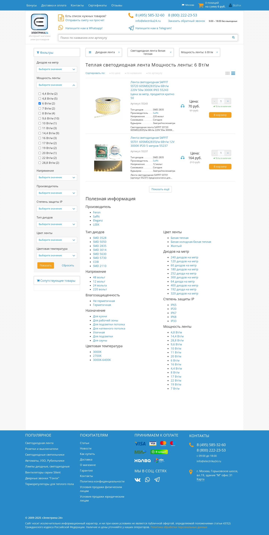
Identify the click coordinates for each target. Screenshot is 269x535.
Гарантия (86, 470)
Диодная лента (105, 52)
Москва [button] (188, 5)
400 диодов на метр (184, 285)
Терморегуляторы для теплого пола (49, 484)
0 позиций (215, 4)
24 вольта (100, 285)
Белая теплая (179, 238)
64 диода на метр (183, 281)
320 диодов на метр (184, 293)
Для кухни (100, 316)
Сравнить (183, 106)
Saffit (155, 113)
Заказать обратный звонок (186, 21)
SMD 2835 (99, 246)
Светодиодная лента (39, 443)
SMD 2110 (99, 266)
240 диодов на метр (184, 257)
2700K (97, 356)
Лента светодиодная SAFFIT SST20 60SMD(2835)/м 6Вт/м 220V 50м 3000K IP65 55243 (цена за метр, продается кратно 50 (152, 90)
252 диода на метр (183, 273)
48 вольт (99, 277)
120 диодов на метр (184, 261)
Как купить (87, 454)
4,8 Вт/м (176, 332)
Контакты (86, 476)
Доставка (86, 459)
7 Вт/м (175, 388)
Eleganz (98, 220)
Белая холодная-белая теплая (191, 242)
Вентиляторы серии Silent (43, 472)
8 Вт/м (175, 372)
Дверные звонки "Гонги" (42, 478)
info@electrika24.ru (148, 21)
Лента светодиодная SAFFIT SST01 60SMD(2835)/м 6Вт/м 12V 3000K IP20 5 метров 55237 (152, 142)
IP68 (174, 317)
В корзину (220, 115)
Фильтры (45, 53)
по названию (133, 73)
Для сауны (100, 340)
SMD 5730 (99, 258)
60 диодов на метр (184, 265)
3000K (97, 352)
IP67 (174, 313)
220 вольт (100, 289)
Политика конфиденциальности (102, 481)
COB (96, 262)
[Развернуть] (90, 52)
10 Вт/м (176, 348)
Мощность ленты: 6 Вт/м (197, 52)
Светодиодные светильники (44, 454)
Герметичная (102, 305)
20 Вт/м (176, 356)
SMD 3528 (99, 238)
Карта (200, 479)
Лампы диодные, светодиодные (47, 466)
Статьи (84, 443)
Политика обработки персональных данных (179, 527)
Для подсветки (103, 336)
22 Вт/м (176, 380)
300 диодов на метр (184, 277)
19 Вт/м (176, 384)
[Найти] (234, 37)
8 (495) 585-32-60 (149, 15)
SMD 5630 (99, 254)
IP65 (174, 305)
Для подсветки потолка (109, 324)
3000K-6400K (102, 360)
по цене (114, 73)
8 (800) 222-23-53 (182, 15)
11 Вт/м (176, 352)
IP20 (174, 309)
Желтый (176, 246)
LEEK (96, 224)
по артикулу (154, 73)
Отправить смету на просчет (84, 20)
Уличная (99, 332)
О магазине (88, 465)
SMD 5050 (99, 242)
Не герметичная (104, 301)
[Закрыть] (119, 52)
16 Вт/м (176, 364)
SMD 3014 (99, 250)
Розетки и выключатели (41, 449)
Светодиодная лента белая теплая (148, 52)
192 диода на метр (183, 289)
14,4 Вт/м (177, 336)
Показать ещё (160, 189)
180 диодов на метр (184, 269)
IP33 (174, 321)
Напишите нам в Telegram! (153, 28)
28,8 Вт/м (177, 340)
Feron (97, 212)
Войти (237, 5)
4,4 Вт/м (176, 368)
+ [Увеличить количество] (228, 101)
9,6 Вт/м (176, 344)
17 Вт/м (176, 376)
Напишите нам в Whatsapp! (84, 28)
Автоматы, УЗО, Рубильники (44, 460)
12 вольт (99, 281)
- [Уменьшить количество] (214, 101)
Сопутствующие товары (56, 281)
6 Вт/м (175, 360)
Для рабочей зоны (105, 320)
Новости (86, 448)
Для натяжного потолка (109, 328)
